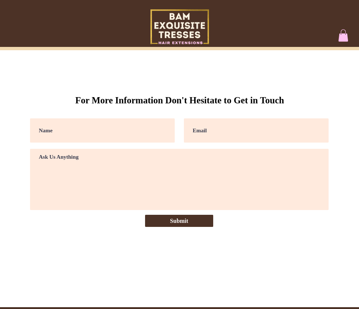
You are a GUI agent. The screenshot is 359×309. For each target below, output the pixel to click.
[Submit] (179, 221)
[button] (343, 35)
